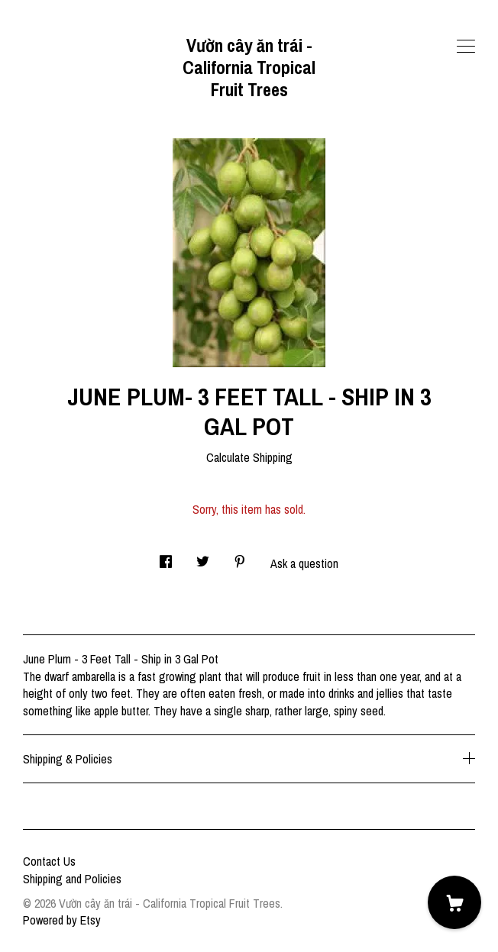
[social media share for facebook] (166, 557)
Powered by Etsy (62, 920)
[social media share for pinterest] (240, 557)
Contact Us (49, 861)
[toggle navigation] (466, 46)
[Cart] (454, 902)
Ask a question (304, 563)
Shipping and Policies (72, 878)
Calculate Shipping (249, 457)
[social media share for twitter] (202, 557)
